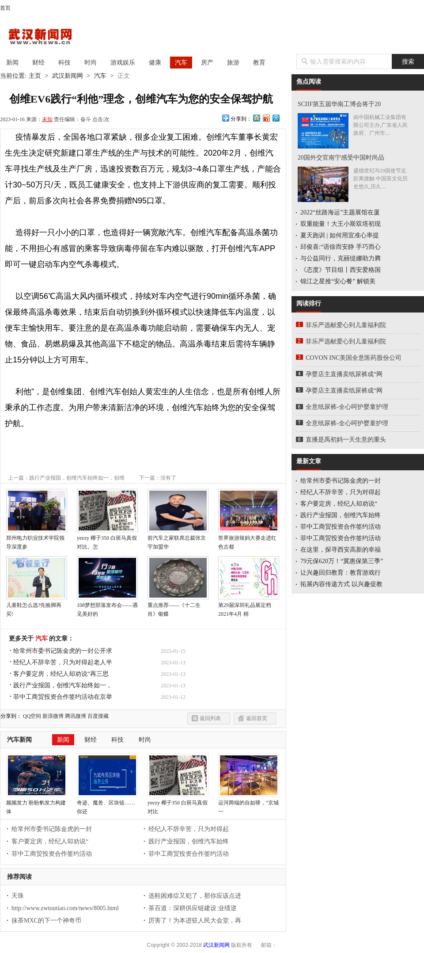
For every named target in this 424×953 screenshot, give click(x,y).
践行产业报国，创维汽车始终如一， (62, 685)
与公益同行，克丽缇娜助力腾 (340, 258)
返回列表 (210, 718)
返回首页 (256, 718)
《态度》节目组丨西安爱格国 (340, 270)
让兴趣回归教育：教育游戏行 (340, 572)
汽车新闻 (19, 739)
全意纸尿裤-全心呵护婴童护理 (347, 407)
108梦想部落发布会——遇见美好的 (107, 606)
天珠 (17, 895)
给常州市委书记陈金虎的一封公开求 (62, 651)
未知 (47, 119)
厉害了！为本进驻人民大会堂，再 (194, 920)
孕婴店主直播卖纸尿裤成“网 (344, 374)
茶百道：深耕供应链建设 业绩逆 (192, 908)
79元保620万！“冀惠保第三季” (341, 561)
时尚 (90, 62)
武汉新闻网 (48, 37)
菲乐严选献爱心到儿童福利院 (346, 325)
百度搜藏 (98, 716)
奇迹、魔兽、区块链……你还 (107, 804)
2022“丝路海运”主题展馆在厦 (340, 212)
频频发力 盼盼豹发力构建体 (36, 804)
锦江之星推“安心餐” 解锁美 (337, 281)
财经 (38, 62)
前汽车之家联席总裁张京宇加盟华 (178, 539)
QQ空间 (32, 716)
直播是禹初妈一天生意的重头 (346, 439)
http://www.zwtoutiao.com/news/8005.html (65, 908)
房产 (207, 62)
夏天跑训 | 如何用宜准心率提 (339, 235)
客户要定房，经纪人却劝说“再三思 (61, 674)
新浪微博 (53, 716)
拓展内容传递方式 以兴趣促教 (341, 584)
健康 (155, 62)
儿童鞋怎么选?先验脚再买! (36, 606)
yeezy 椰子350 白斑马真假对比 (178, 804)
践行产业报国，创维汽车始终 (188, 841)
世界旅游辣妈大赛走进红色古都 (248, 539)
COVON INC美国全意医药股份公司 (353, 358)
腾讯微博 (75, 716)
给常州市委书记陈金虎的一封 (51, 829)
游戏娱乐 (122, 62)
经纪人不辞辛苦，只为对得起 (188, 829)
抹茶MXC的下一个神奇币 (46, 920)
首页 (5, 8)
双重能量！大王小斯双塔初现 (340, 224)
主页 (35, 75)
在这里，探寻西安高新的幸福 (340, 549)
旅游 (233, 62)
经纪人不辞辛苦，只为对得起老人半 (62, 662)
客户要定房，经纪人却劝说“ (49, 841)
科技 (64, 62)
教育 (259, 62)
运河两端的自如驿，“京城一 (248, 804)
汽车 (181, 62)
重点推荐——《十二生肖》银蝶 (178, 606)
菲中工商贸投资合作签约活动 (51, 853)
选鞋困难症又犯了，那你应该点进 (194, 895)
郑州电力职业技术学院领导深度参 (36, 539)
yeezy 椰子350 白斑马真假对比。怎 (107, 539)
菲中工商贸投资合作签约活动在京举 (62, 697)
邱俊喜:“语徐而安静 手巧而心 (340, 247)
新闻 (12, 62)
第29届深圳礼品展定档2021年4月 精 (248, 606)
